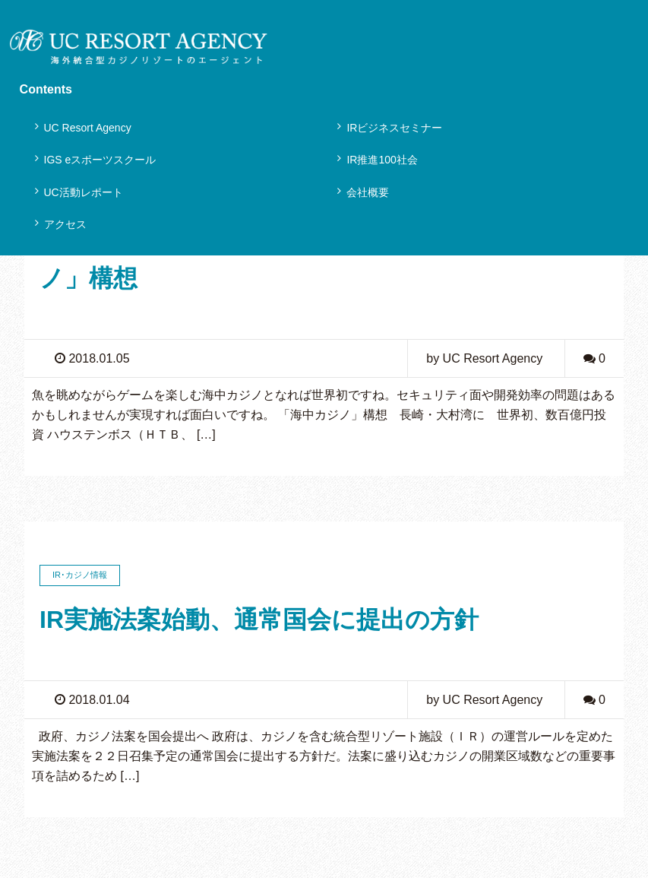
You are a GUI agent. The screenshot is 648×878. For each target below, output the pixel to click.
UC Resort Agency (87, 128)
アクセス (65, 224)
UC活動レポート (83, 192)
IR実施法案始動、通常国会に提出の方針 (259, 619)
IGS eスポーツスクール (100, 160)
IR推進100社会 (381, 160)
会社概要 (367, 192)
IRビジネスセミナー (394, 128)
